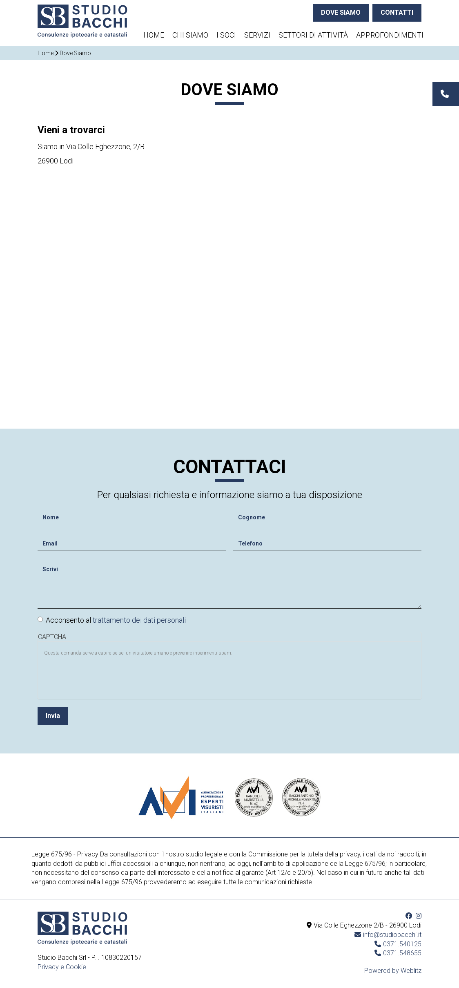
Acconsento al (112, 617)
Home (153, 35)
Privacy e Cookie (62, 967)
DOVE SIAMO (341, 12)
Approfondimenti (389, 35)
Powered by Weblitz (392, 971)
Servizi (257, 35)
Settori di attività (313, 35)
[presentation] (106, 674)
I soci (226, 35)
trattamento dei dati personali (139, 617)
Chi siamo (190, 35)
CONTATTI (397, 12)
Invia (53, 713)
